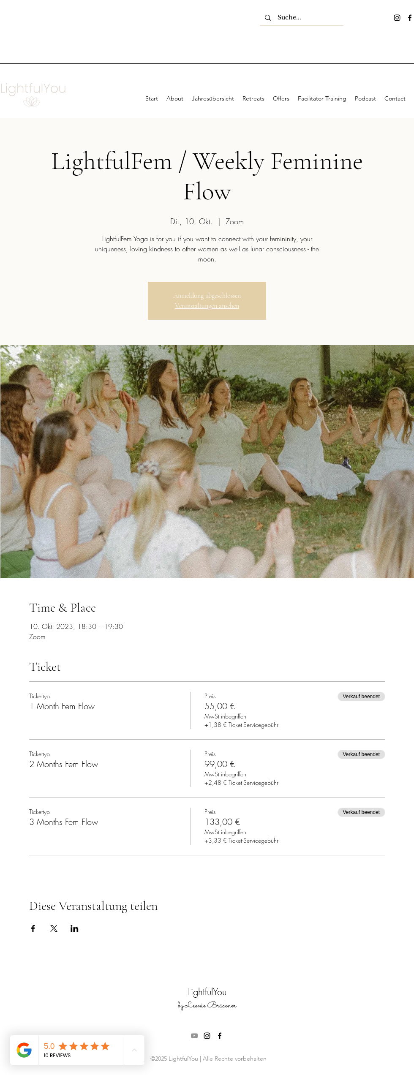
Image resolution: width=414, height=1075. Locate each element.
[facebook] (410, 18)
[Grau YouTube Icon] (194, 1035)
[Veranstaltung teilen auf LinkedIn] (75, 928)
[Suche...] (302, 17)
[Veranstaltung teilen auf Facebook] (33, 928)
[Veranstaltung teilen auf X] (54, 928)
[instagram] (397, 18)
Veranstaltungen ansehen (207, 306)
